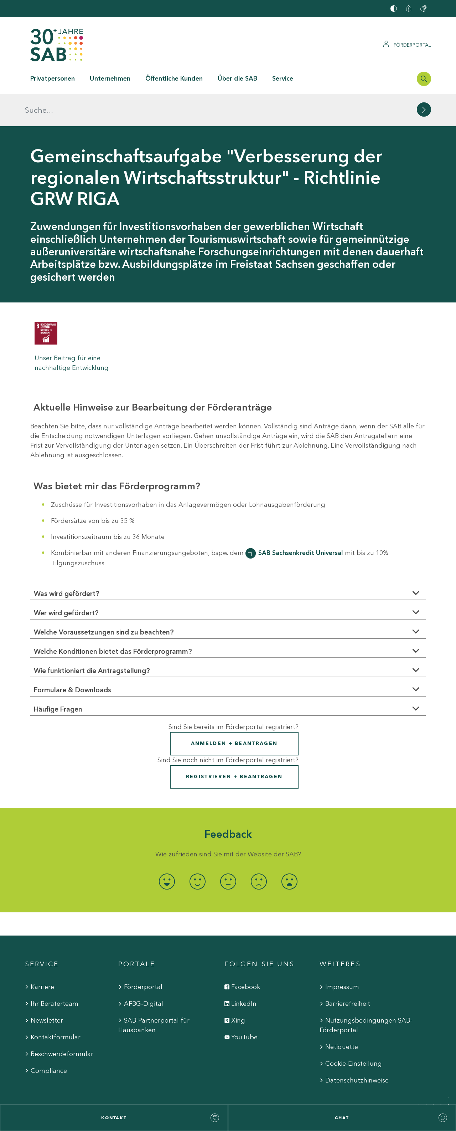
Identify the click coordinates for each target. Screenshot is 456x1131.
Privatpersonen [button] (52, 78)
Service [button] (282, 78)
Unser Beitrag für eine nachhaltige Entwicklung (72, 330)
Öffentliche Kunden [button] (174, 78)
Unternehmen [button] (110, 78)
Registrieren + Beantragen (234, 744)
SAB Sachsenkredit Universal (300, 520)
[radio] (166, 849)
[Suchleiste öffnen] (424, 79)
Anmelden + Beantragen (234, 711)
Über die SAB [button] (237, 78)
